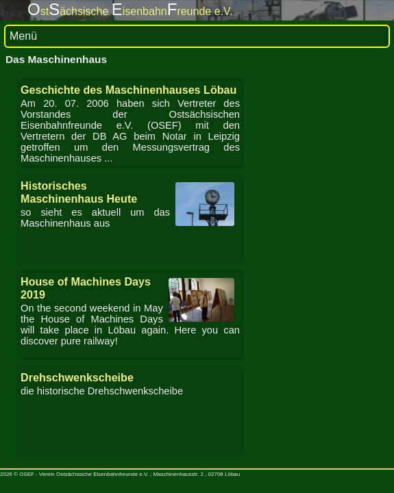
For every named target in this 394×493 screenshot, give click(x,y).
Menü (23, 36)
